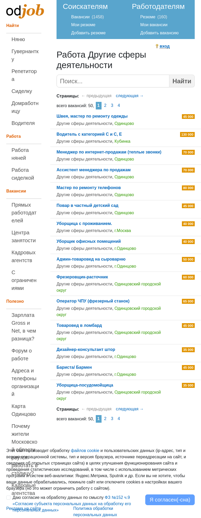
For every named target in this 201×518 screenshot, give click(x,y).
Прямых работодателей (24, 212)
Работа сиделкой (23, 174)
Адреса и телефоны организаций (25, 382)
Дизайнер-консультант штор (86, 349)
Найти (181, 81)
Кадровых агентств (24, 256)
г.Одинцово (125, 248)
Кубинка (123, 141)
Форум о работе (22, 354)
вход (165, 46)
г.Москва (123, 230)
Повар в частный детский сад (87, 205)
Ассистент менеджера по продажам (94, 170)
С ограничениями (24, 280)
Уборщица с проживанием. (84, 223)
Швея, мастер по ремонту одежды (92, 116)
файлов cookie (85, 450)
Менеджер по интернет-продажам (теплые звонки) (109, 152)
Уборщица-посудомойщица (85, 385)
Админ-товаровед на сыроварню (91, 259)
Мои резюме (83, 25)
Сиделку (22, 91)
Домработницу (25, 107)
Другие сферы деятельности (84, 123)
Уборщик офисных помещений (89, 241)
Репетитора (24, 75)
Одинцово (124, 123)
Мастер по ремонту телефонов (89, 187)
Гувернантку (25, 55)
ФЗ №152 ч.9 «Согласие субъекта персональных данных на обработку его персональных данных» (72, 503)
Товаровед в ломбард (79, 325)
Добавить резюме (88, 33)
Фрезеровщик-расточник (82, 277)
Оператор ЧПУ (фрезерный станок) (93, 301)
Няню (18, 39)
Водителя (23, 123)
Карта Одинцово (24, 410)
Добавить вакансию (159, 33)
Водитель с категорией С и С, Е (89, 134)
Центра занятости (24, 236)
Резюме (147, 17)
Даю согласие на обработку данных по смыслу (72, 503)
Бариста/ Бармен (74, 367)
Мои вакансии (154, 25)
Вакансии (80, 17)
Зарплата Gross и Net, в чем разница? (24, 326)
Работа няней (20, 154)
